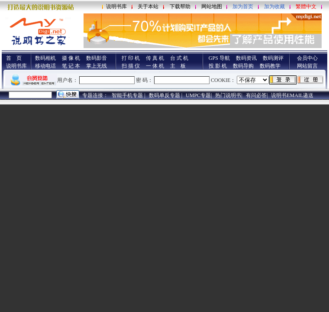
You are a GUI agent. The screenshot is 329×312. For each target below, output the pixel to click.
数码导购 (243, 66)
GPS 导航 (219, 58)
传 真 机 (155, 58)
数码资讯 (246, 58)
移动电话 (45, 66)
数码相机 (45, 58)
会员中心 (307, 58)
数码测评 (273, 58)
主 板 (178, 66)
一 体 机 (155, 66)
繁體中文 (306, 6)
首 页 (14, 58)
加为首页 (242, 6)
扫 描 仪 (131, 66)
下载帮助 (180, 6)
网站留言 (307, 66)
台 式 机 (179, 58)
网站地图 (211, 6)
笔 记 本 (71, 66)
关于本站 (148, 6)
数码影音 (96, 58)
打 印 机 (131, 58)
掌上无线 (96, 66)
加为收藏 (274, 6)
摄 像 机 (71, 58)
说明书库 (116, 6)
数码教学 (270, 66)
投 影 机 (218, 66)
